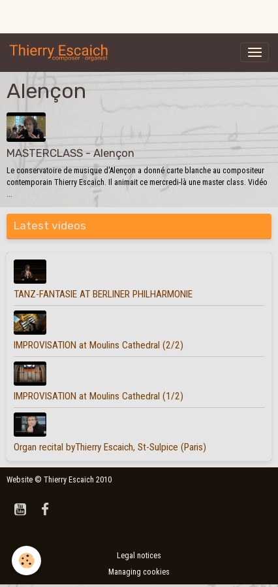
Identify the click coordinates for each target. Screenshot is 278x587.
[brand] (61, 52)
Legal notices (139, 555)
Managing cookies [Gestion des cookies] (139, 572)
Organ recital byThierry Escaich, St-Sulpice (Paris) (110, 447)
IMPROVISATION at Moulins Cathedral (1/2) (98, 396)
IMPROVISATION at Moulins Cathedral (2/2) (98, 345)
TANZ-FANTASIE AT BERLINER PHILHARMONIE (103, 294)
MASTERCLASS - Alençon (70, 152)
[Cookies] (26, 560)
